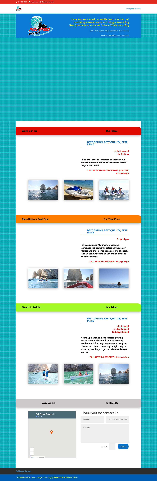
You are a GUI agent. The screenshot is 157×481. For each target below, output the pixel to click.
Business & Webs (61, 477)
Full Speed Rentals (133, 9)
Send (123, 446)
